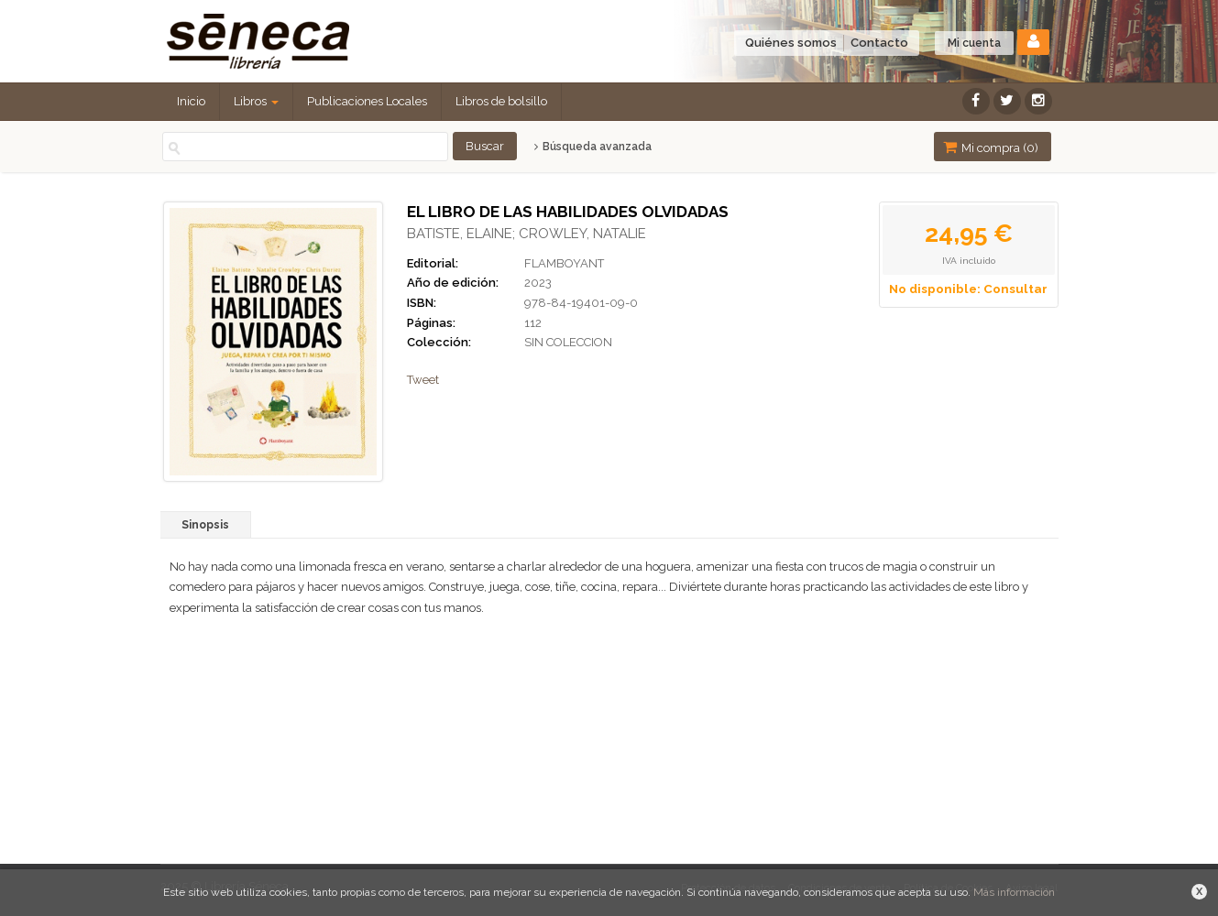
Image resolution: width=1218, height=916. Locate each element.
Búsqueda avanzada (592, 146)
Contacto (879, 42)
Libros (256, 101)
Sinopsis (205, 524)
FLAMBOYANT (564, 263)
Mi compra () (990, 147)
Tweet (423, 380)
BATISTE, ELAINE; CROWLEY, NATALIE (526, 233)
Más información (1014, 892)
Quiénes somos (791, 42)
